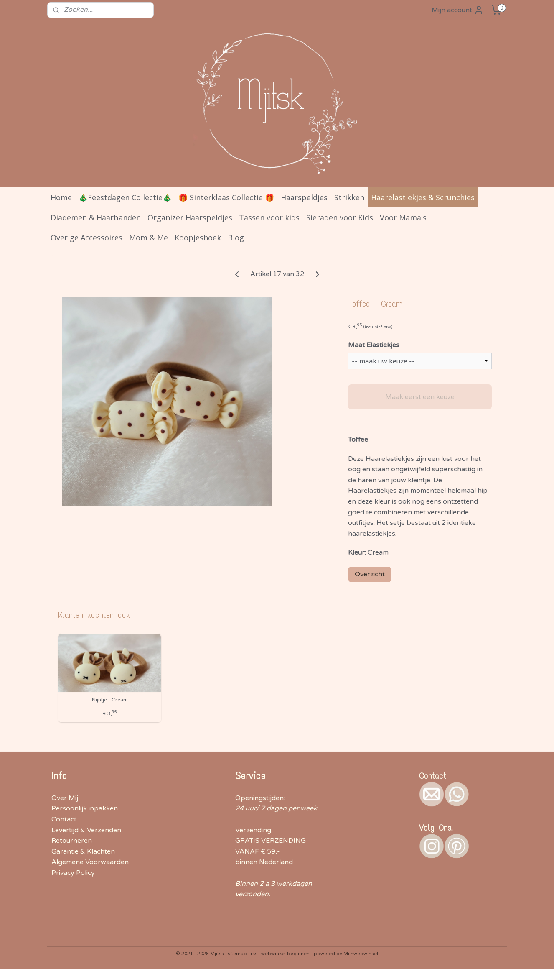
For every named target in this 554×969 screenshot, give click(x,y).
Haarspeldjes (304, 197)
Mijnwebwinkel (360, 953)
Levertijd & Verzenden (86, 830)
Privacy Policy (73, 873)
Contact (63, 819)
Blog (236, 238)
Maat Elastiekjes (373, 345)
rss (254, 953)
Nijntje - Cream (110, 700)
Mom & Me (148, 238)
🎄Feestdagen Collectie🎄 (125, 197)
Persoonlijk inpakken (84, 808)
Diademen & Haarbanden (96, 217)
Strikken (349, 197)
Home (61, 197)
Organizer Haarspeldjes (189, 217)
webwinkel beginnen (285, 953)
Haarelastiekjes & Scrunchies (423, 197)
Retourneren (71, 840)
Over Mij (64, 798)
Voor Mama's (403, 217)
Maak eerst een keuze (420, 397)
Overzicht (370, 574)
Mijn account (458, 10)
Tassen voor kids (269, 217)
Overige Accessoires (86, 238)
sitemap (237, 953)
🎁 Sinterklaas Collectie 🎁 (226, 197)
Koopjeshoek (198, 238)
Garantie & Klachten (83, 851)
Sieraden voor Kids (339, 217)
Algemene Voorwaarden (90, 862)
